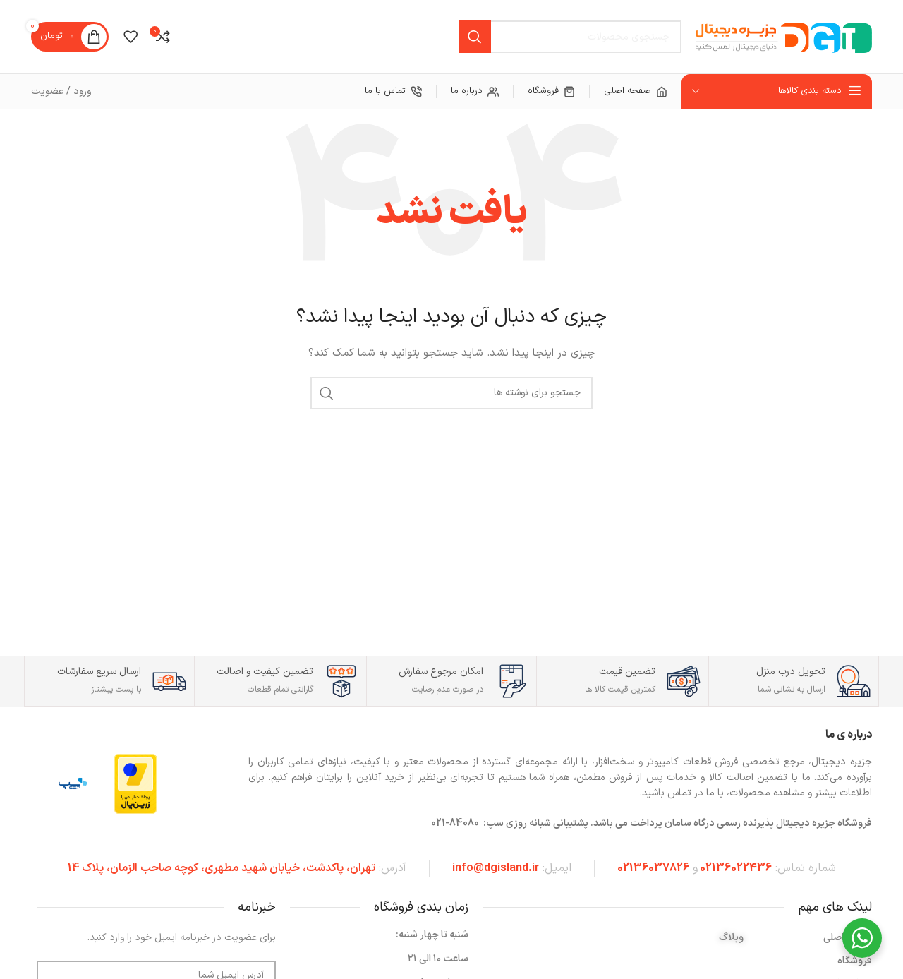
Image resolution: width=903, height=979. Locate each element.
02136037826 (653, 868)
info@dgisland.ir (495, 868)
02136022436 (736, 868)
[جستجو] (570, 36)
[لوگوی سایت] (784, 36)
